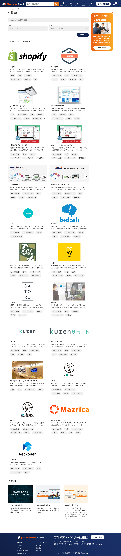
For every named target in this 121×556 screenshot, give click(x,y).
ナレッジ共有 (15, 158)
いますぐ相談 (97, 537)
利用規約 (38, 548)
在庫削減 (27, 79)
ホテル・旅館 (22, 115)
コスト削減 (56, 394)
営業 (66, 75)
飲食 (71, 115)
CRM (77, 433)
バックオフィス (28, 429)
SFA (81, 79)
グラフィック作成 (16, 236)
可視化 (63, 79)
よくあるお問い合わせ (22, 550)
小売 (19, 75)
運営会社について (21, 553)
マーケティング (15, 79)
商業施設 (28, 75)
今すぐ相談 (102, 47)
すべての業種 (57, 75)
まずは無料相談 (103, 4)
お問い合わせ (20, 548)
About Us (19, 542)
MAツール (73, 79)
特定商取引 (39, 545)
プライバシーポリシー (42, 542)
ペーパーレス (23, 276)
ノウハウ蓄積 (65, 236)
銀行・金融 (63, 354)
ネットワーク (79, 276)
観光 (12, 75)
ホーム (11, 9)
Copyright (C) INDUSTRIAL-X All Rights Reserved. (71, 553)
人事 (38, 193)
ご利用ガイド (20, 545)
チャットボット (77, 394)
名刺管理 (40, 158)
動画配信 (76, 197)
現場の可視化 (37, 119)
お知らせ (38, 550)
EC (35, 79)
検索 (17, 9)
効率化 (55, 79)
